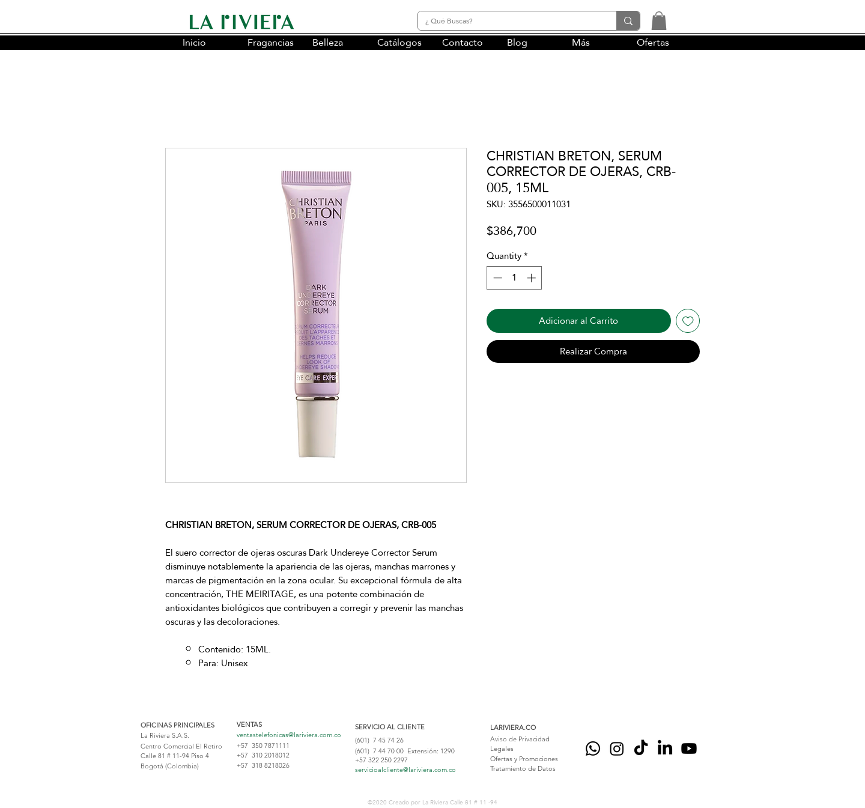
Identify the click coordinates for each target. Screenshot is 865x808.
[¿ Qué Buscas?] (508, 21)
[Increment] (532, 278)
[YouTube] (689, 749)
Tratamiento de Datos (523, 768)
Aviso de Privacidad (520, 739)
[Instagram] (617, 749)
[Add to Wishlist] (688, 321)
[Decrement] (496, 278)
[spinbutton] (514, 278)
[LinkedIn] (665, 749)
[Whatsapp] (593, 749)
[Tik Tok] (641, 749)
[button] (659, 20)
